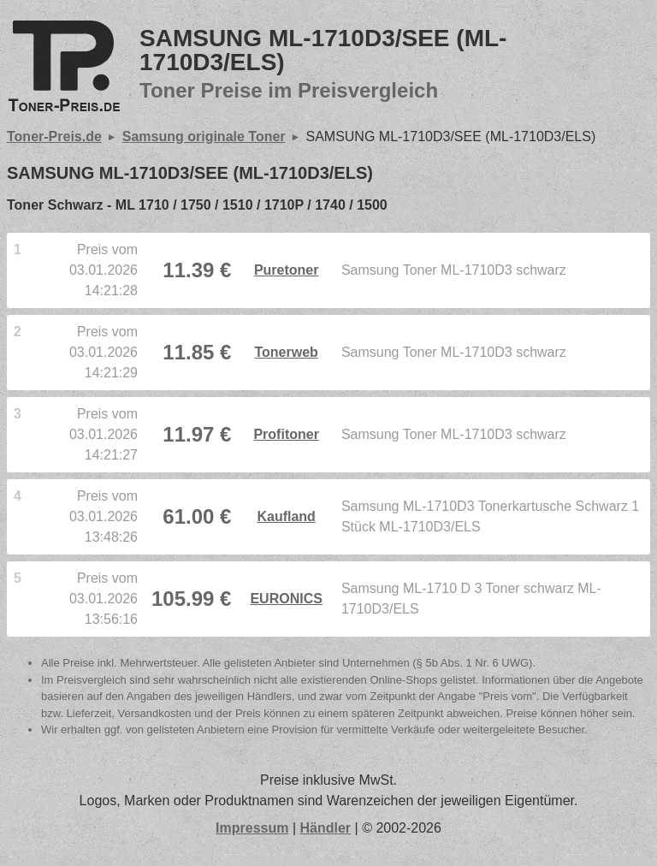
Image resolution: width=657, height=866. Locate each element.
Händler (326, 828)
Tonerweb (285, 352)
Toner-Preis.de (54, 136)
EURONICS (286, 598)
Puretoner (286, 270)
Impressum (252, 828)
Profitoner (285, 434)
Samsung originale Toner (204, 136)
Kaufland (286, 516)
